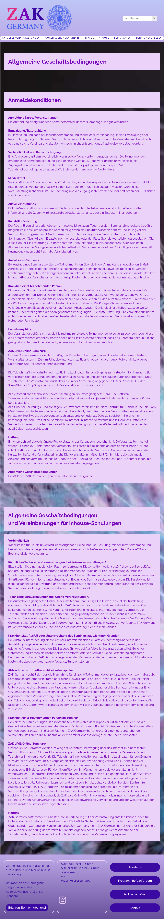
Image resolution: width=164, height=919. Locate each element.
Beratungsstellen (149, 38)
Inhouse (103, 38)
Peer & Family (123, 38)
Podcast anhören (135, 894)
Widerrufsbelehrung (75, 881)
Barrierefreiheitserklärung (80, 868)
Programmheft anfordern (135, 880)
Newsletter (135, 867)
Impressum (68, 872)
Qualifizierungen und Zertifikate (69, 38)
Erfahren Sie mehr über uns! (27, 907)
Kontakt (135, 908)
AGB (63, 877)
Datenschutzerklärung (77, 864)
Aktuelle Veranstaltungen (22, 38)
